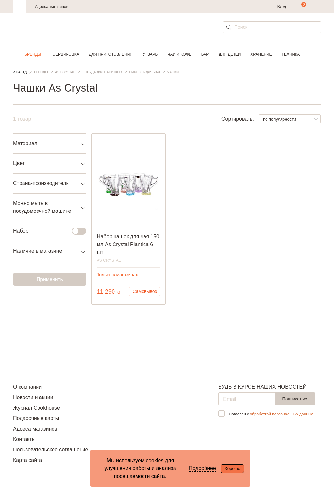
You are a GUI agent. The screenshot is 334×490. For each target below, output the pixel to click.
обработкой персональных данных (281, 414)
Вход (281, 6)
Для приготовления (111, 54)
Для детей (230, 54)
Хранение (261, 54)
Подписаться (295, 399)
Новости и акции (33, 397)
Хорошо (232, 468)
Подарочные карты (36, 418)
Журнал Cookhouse (36, 408)
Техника (291, 54)
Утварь (150, 54)
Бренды (32, 54)
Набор (46, 231)
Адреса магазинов (51, 6)
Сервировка (66, 54)
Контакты (24, 439)
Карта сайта (27, 460)
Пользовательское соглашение (50, 449)
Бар (205, 54)
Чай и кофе (179, 54)
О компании (27, 387)
